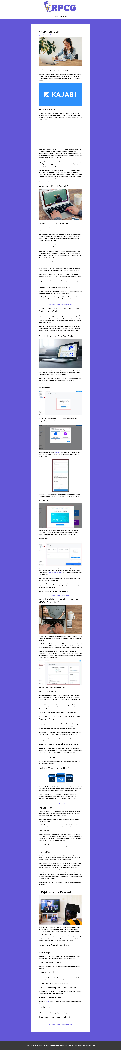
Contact (56, 16)
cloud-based (61, 150)
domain (55, 282)
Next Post (86, 1035)
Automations (57, 452)
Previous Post (35, 1035)
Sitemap (41, 1046)
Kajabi (47, 1001)
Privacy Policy (63, 16)
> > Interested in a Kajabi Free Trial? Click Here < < (60, 304)
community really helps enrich (56, 572)
